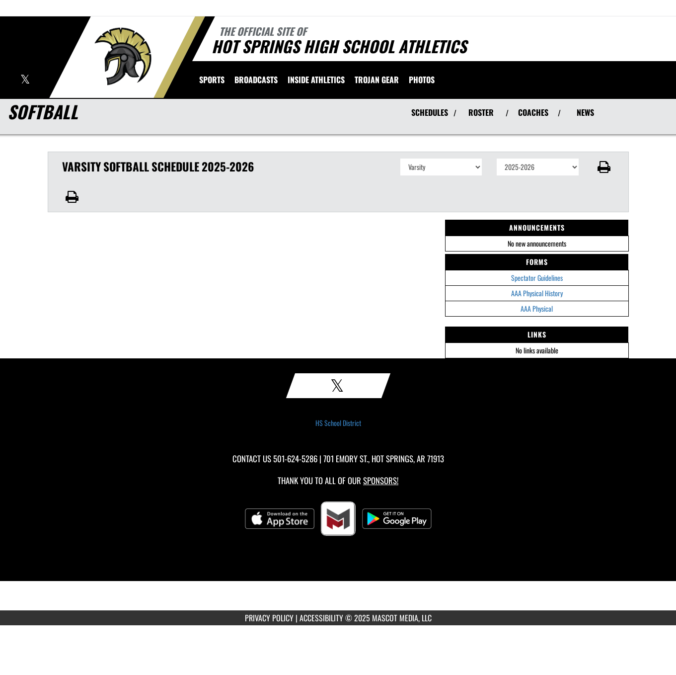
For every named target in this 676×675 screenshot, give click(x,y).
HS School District (338, 423)
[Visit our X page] (25, 80)
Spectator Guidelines (537, 277)
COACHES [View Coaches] (533, 112)
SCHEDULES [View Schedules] (429, 112)
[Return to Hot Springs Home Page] (122, 56)
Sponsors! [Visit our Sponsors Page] (380, 480)
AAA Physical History (537, 293)
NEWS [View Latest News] (585, 112)
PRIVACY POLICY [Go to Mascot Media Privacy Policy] (269, 618)
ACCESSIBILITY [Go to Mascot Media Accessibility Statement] (321, 618)
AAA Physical (537, 308)
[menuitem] (256, 79)
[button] (603, 167)
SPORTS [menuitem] (212, 79)
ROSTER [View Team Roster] (481, 112)
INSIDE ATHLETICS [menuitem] (316, 79)
